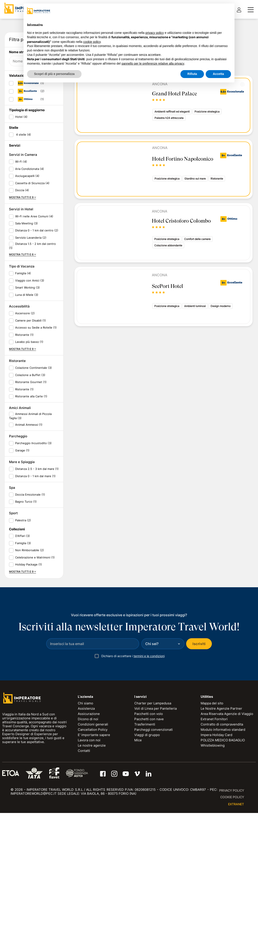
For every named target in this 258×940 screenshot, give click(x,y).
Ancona (159, 147)
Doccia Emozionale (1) (30, 627)
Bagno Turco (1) (26, 634)
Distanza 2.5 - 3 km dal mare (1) (37, 601)
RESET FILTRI (48, 173)
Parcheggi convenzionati (153, 862)
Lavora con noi (89, 873)
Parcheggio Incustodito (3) (33, 576)
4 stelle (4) (23, 267)
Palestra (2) (23, 653)
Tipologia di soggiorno (27, 243)
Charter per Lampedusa (152, 836)
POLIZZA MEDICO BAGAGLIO (223, 873)
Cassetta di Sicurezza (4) (32, 315)
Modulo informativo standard (223, 862)
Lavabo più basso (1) (29, 474)
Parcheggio (18, 569)
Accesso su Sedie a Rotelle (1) (36, 460)
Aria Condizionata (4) (29, 301)
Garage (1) (22, 583)
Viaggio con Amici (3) (29, 413)
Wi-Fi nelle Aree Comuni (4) (34, 349)
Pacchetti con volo (148, 846)
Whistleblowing (213, 878)
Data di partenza (24, 110)
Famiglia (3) (23, 675)
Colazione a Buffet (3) (30, 507)
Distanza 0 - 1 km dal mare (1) (35, 608)
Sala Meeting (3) (26, 356)
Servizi (14, 278)
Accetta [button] (218, 74)
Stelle (13, 260)
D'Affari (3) (22, 668)
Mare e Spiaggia (22, 595)
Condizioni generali (93, 857)
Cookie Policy (232, 930)
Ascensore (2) (25, 446)
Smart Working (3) (27, 420)
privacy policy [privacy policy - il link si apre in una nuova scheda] (154, 33)
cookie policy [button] (92, 42)
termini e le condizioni (149, 789)
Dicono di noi (88, 852)
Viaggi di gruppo (147, 867)
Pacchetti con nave (149, 852)
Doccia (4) (22, 323)
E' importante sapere (94, 867)
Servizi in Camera (23, 287)
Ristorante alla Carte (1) (31, 529)
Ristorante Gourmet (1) (31, 514)
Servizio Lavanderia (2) (30, 370)
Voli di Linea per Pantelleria (155, 841)
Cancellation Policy (92, 862)
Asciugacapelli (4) (27, 308)
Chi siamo (85, 836)
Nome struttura (21, 185)
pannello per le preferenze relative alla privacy (153, 63)
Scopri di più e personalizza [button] (54, 74)
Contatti (84, 883)
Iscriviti (199, 776)
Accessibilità (19, 439)
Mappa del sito (212, 836)
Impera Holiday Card (216, 867)
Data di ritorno (22, 124)
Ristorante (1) (24, 467)
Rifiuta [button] (192, 74)
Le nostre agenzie (92, 878)
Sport (13, 646)
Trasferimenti (144, 857)
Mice (138, 873)
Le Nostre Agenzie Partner (221, 841)
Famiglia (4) (23, 406)
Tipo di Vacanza (22, 399)
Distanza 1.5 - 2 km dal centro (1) (32, 378)
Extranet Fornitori (214, 852)
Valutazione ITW (22, 208)
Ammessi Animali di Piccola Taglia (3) (30, 549)
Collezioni (17, 662)
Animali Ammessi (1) (28, 557)
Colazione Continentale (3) (33, 500)
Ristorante (17, 493)
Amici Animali (20, 540)
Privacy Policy (231, 923)
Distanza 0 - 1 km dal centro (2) (36, 363)
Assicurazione (89, 846)
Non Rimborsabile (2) (29, 683)
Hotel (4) (21, 249)
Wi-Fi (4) (21, 294)
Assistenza (86, 841)
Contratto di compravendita (222, 857)
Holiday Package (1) (28, 697)
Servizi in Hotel (21, 342)
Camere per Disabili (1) (30, 453)
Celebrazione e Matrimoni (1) (35, 690)
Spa (12, 620)
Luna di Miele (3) (26, 427)
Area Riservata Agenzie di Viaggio (227, 846)
